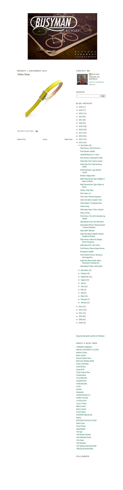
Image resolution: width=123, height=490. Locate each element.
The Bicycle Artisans (83, 435)
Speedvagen (80, 429)
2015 (81, 139)
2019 (81, 126)
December (85, 145)
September (85, 277)
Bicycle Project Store (83, 358)
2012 (81, 310)
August (83, 280)
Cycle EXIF (80, 369)
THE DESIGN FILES (83, 437)
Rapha (78, 418)
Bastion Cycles (81, 353)
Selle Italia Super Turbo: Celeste (91, 210)
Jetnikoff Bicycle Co (83, 395)
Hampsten (80, 392)
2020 (81, 123)
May (82, 290)
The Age (79, 432)
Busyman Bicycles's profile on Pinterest (90, 336)
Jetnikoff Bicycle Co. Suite (89, 155)
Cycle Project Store (83, 372)
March (83, 296)
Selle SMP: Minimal (87, 231)
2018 (81, 130)
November (85, 270)
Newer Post (21, 139)
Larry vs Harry (81, 403)
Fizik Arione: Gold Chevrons (90, 148)
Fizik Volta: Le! (85, 193)
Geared (79, 389)
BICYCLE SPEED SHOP (85, 361)
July (82, 283)
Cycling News (81, 375)
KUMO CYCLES (82, 398)
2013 (81, 307)
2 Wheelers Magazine (84, 347)
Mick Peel (96, 74)
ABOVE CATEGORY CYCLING (87, 350)
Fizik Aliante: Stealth (87, 151)
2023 (81, 113)
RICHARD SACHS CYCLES (86, 420)
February (84, 299)
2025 (81, 107)
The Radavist (81, 443)
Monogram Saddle (86, 252)
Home (45, 139)
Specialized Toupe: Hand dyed (91, 266)
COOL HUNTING (82, 364)
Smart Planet (81, 426)
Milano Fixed (80, 406)
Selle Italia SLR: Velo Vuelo (90, 245)
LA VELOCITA (81, 401)
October (84, 273)
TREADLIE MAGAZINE (84, 449)
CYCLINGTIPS (81, 378)
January (84, 303)
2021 (81, 120)
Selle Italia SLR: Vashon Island (91, 161)
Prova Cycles (81, 412)
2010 (81, 316)
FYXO (78, 386)
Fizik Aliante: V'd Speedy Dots (91, 203)
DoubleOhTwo (81, 381)
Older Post (68, 139)
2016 (81, 136)
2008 (81, 323)
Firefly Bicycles (81, 384)
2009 (81, 320)
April (82, 293)
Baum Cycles (81, 355)
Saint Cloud (80, 423)
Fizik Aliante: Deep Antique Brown (92, 248)
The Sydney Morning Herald (86, 446)
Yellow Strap (23, 74)
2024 (81, 110)
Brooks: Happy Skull (87, 176)
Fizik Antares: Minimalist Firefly (91, 158)
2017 (81, 133)
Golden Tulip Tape (86, 190)
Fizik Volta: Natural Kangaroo (90, 197)
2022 (81, 117)
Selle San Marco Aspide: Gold (91, 200)
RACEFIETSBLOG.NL (84, 415)
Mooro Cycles (81, 409)
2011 (81, 313)
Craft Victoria (81, 367)
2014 (81, 142)
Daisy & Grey (85, 213)
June (83, 286)
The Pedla (80, 440)
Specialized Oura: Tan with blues (92, 222)
